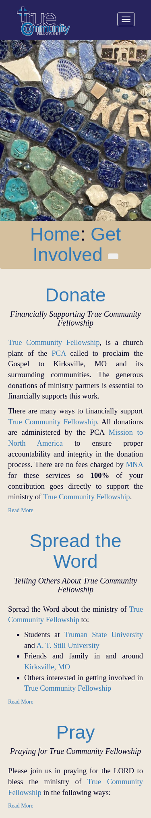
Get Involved (77, 244)
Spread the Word (75, 551)
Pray (75, 732)
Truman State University (103, 634)
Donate (75, 294)
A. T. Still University (68, 645)
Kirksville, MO (47, 666)
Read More (20, 510)
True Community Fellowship (54, 342)
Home (55, 234)
